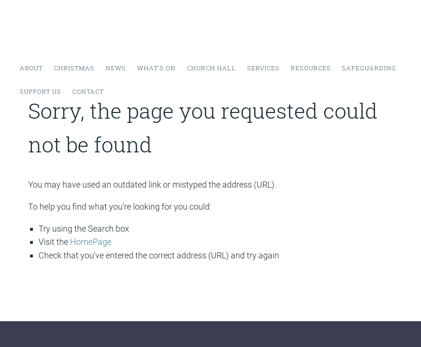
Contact (88, 91)
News (116, 68)
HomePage (90, 242)
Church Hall (211, 68)
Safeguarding (369, 68)
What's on (156, 68)
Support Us (40, 91)
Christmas (74, 68)
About (31, 68)
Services (263, 68)
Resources (311, 68)
